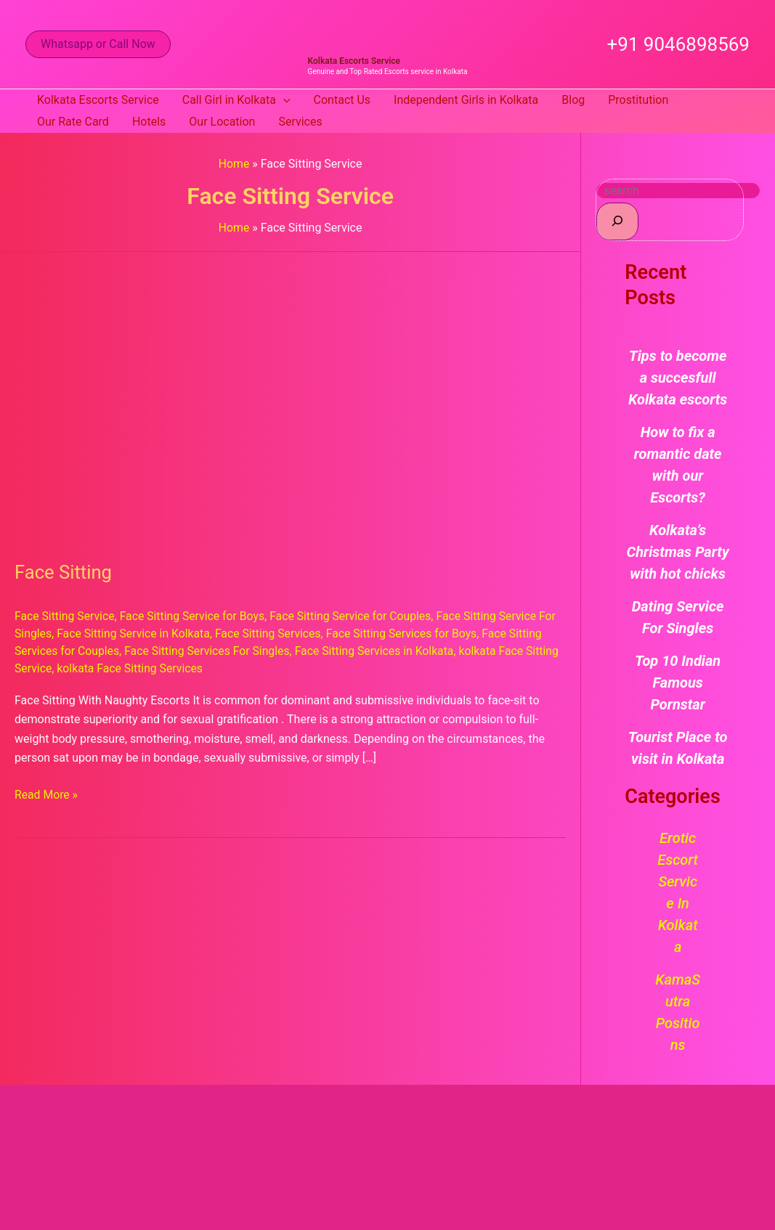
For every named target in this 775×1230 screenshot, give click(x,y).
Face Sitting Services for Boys (407, 633)
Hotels (149, 122)
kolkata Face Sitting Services (168, 667)
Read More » (46, 791)
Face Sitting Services (271, 633)
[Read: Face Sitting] (290, 397)
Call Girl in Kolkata (236, 100)
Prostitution (638, 100)
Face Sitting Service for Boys (195, 616)
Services (300, 122)
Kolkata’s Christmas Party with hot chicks (678, 551)
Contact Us (342, 100)
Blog (573, 100)
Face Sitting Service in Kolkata (135, 633)
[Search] (617, 221)
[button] (98, 44)
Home (234, 164)
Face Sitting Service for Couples (356, 616)
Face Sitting (64, 572)
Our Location (222, 122)
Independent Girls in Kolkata (466, 100)
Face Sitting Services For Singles (209, 650)
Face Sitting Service (65, 616)
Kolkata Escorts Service (354, 61)
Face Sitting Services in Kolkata (379, 650)
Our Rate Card (73, 122)
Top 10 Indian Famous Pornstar (678, 682)
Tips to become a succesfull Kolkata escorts (677, 377)
